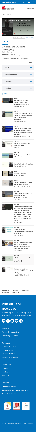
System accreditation (7, 412)
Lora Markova (18, 251)
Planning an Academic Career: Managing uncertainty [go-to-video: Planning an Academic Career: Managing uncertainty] (23, 183)
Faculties (5, 372)
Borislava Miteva (19, 106)
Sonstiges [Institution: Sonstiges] (5, 44)
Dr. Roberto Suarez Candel (22, 186)
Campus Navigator (9, 386)
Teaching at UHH (8, 346)
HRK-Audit (25, 403)
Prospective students (10, 332)
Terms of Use (5, 292)
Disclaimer (15, 290)
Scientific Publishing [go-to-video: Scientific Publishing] (20, 173)
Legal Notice (5, 290)
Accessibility (15, 292)
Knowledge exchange (10, 357)
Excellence (6, 368)
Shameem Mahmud (20, 121)
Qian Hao (16, 148)
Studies (4, 328)
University (6, 365)
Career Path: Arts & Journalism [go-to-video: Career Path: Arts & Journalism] (23, 164)
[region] (18, 67)
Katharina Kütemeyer (20, 157)
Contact (5, 383)
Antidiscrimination (9, 393)
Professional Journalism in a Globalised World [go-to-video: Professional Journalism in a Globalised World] (22, 145)
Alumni (4, 375)
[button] (24, 2)
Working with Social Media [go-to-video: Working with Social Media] (22, 155)
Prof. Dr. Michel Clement (21, 275)
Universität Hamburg (9, 2)
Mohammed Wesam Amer (22, 136)
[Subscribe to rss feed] (2, 94)
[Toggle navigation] (33, 2)
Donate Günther (19, 175)
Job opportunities (8, 354)
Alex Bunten (17, 199)
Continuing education (10, 336)
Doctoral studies (8, 350)
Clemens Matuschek (20, 166)
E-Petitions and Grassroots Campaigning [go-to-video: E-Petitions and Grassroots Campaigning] (22, 259)
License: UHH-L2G (19, 38)
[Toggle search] (29, 2)
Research (5, 343)
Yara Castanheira (19, 236)
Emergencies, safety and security (14, 390)
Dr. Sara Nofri (18, 222)
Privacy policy (25, 290)
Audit (14, 403)
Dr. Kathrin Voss (7, 52)
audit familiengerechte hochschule (7, 405)
